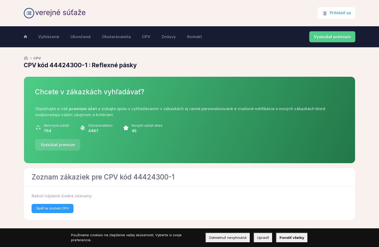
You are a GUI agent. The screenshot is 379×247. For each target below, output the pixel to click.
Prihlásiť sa (340, 13)
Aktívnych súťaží (56, 125)
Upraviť (263, 237)
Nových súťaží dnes (147, 125)
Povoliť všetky (292, 237)
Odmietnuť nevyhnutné (228, 237)
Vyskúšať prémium (332, 36)
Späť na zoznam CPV (52, 208)
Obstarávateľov (100, 125)
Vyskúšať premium (58, 144)
